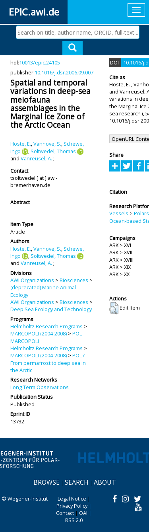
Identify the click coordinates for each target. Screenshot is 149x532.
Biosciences (74, 280)
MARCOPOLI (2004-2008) (38, 333)
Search (77, 482)
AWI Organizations (32, 280)
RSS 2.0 (74, 520)
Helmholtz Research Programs (46, 326)
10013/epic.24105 (39, 62)
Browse (46, 482)
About (105, 482)
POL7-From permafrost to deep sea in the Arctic (48, 363)
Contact (65, 512)
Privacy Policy (71, 505)
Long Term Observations (39, 387)
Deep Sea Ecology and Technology (51, 309)
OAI (83, 512)
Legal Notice (72, 498)
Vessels (118, 213)
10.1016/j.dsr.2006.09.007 (64, 72)
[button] (113, 308)
